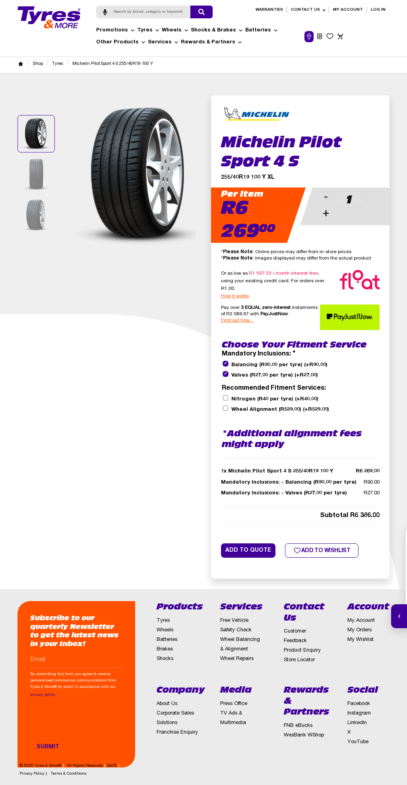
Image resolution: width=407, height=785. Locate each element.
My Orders (359, 630)
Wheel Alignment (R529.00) (280, 409)
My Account (348, 10)
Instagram (359, 713)
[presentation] (90, 724)
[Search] (152, 12)
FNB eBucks (298, 725)
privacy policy (42, 695)
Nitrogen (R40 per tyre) (274, 399)
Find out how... (237, 320)
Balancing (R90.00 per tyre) (279, 365)
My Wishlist (360, 639)
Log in (378, 10)
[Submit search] (201, 12)
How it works (235, 296)
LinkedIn (357, 723)
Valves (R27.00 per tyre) (274, 375)
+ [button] (326, 213)
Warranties (269, 10)
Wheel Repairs (237, 659)
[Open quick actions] (399, 616)
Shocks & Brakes (217, 31)
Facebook (358, 704)
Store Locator (299, 660)
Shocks (165, 659)
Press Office (233, 704)
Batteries (261, 31)
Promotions (115, 31)
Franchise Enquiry (177, 732)
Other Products (121, 43)
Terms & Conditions (68, 774)
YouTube (357, 742)
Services (163, 43)
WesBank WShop (304, 735)
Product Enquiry (302, 650)
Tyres (148, 31)
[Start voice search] (105, 12)
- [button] (326, 197)
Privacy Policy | (33, 774)
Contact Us (305, 10)
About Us (167, 704)
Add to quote (248, 550)
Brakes (165, 649)
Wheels (175, 31)
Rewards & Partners (211, 43)
